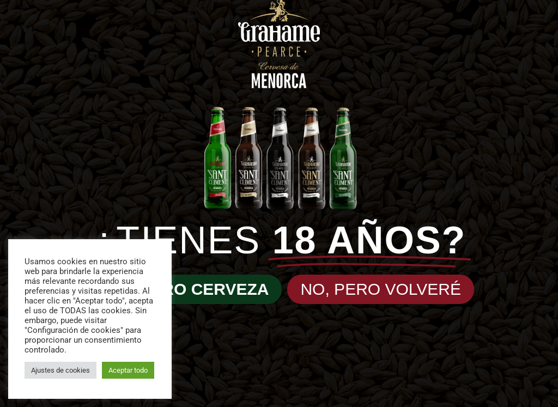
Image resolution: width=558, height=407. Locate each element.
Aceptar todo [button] (128, 370)
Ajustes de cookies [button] (60, 370)
